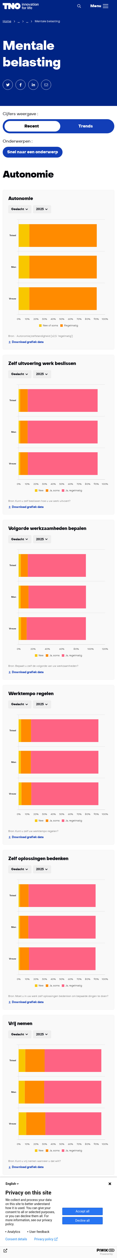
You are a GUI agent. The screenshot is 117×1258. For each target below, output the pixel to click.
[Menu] (100, 6)
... (19, 21)
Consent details (16, 1239)
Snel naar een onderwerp (32, 152)
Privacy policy (46, 1239)
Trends (85, 126)
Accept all (82, 1211)
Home (7, 21)
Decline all (82, 1220)
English (13, 1184)
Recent (31, 126)
